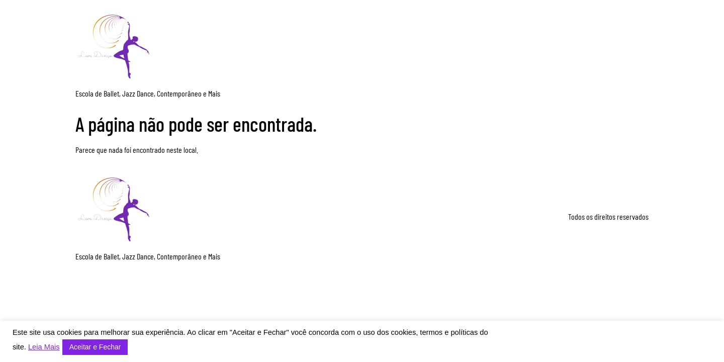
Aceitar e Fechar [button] (95, 347)
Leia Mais (44, 347)
